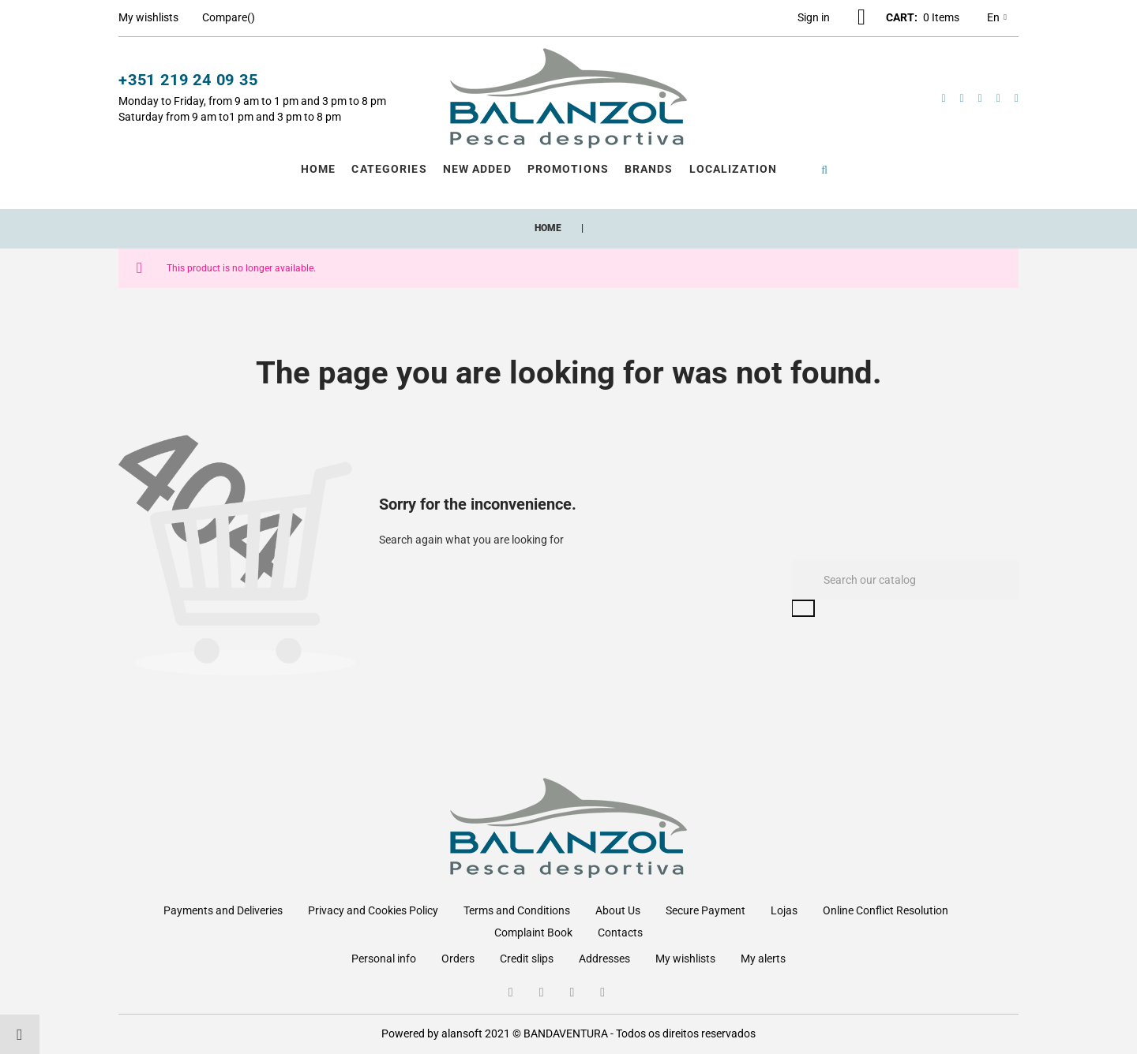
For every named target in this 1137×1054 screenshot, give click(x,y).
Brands (649, 169)
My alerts (763, 958)
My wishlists (685, 958)
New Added (477, 169)
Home (318, 169)
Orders (458, 958)
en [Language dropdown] (997, 18)
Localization (733, 169)
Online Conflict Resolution (885, 910)
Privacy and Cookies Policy (373, 910)
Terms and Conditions (516, 910)
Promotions (568, 169)
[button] (813, 17)
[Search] (905, 580)
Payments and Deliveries (223, 910)
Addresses (604, 958)
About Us (617, 910)
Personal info (383, 958)
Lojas (784, 910)
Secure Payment (705, 910)
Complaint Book (533, 932)
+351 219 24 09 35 (188, 79)
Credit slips (526, 958)
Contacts (620, 932)
